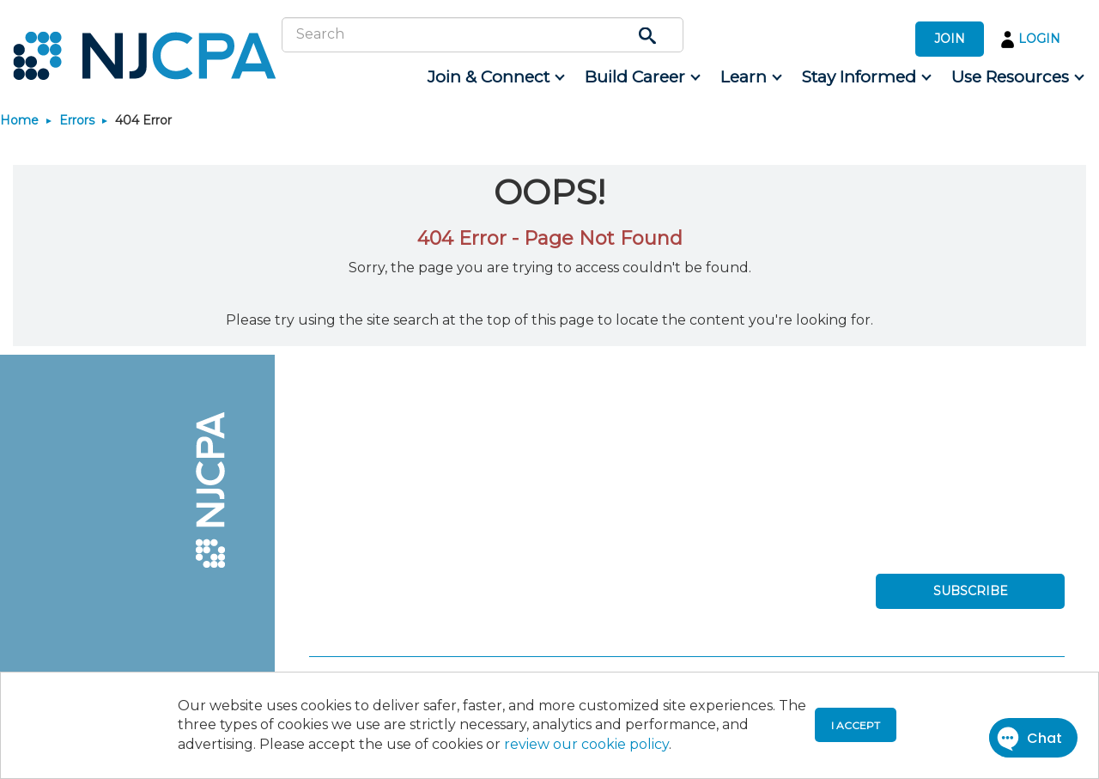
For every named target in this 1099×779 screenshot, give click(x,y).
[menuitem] (495, 77)
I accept (855, 725)
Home (19, 120)
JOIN (949, 38)
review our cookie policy (586, 744)
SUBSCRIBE (970, 591)
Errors (76, 120)
